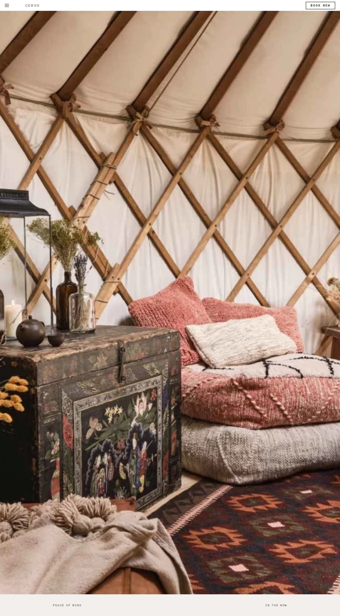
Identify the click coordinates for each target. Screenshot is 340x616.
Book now (320, 5)
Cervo (32, 5)
